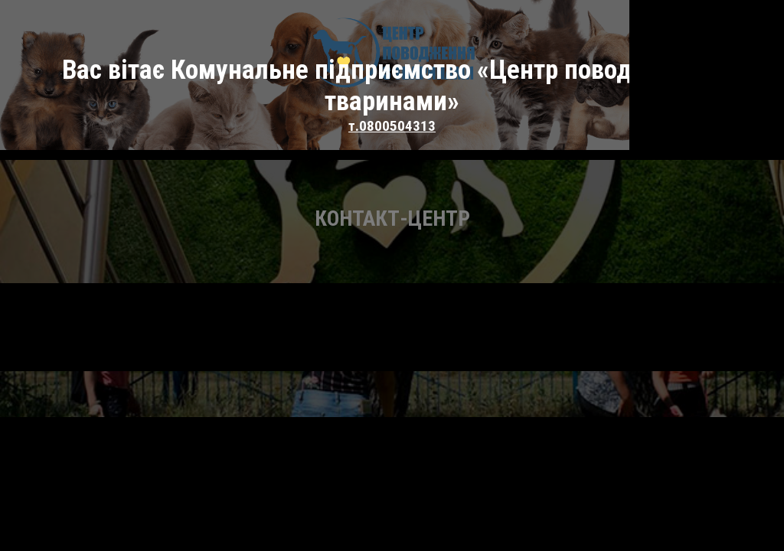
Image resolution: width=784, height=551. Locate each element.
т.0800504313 (392, 80)
